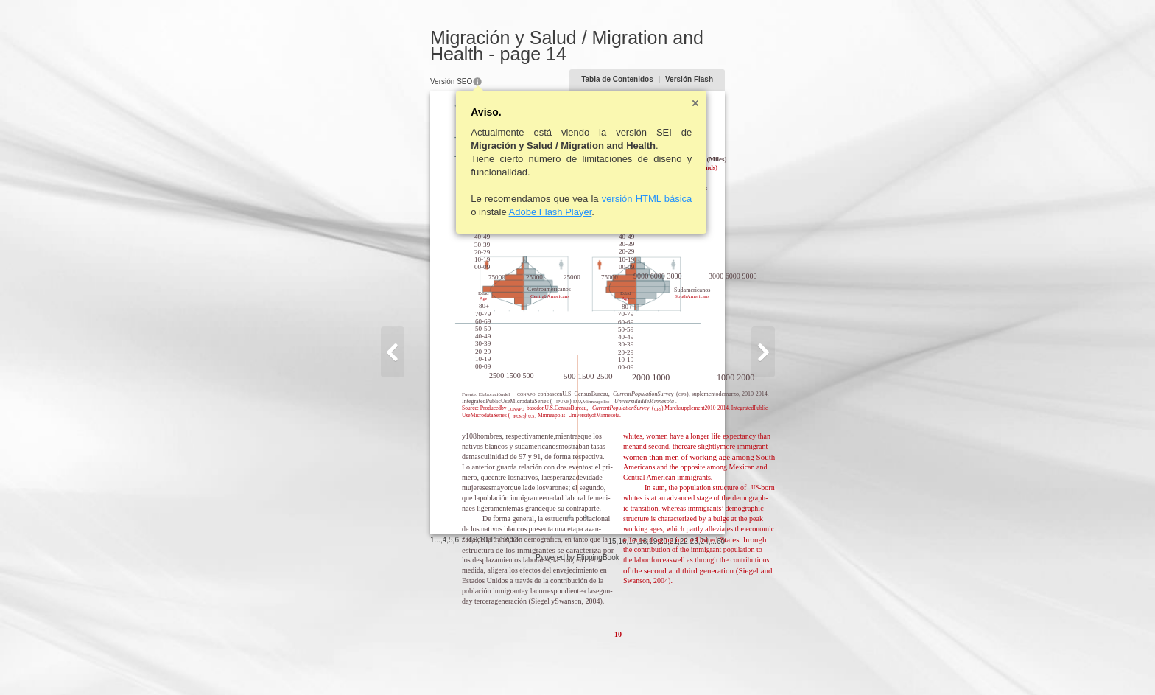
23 (735, 663)
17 (673, 663)
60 (761, 663)
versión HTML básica (606, 198)
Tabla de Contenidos (658, 79)
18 (683, 663)
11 (453, 661)
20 (704, 663)
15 (652, 663)
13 (473, 661)
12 (464, 661)
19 (693, 663)
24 (745, 663)
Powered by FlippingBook (577, 679)
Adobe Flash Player (510, 211)
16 (663, 663)
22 (724, 663)
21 (714, 663)
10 (443, 661)
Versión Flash (730, 79)
